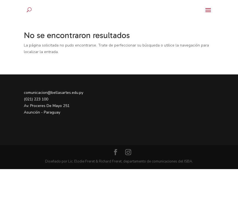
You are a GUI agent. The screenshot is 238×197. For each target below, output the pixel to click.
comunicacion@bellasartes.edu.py (53, 92)
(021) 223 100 (36, 99)
